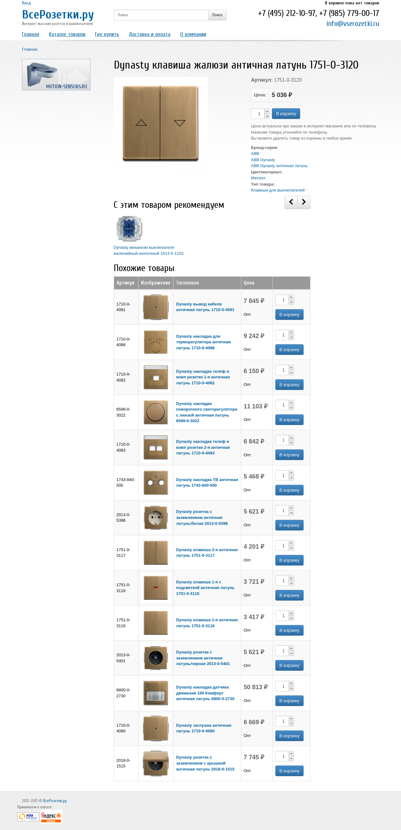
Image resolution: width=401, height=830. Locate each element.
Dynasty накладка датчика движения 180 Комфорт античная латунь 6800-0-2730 (205, 693)
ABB (255, 153)
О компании (193, 34)
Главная (30, 34)
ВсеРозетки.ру (58, 15)
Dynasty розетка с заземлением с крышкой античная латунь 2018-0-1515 (205, 763)
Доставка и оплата (149, 34)
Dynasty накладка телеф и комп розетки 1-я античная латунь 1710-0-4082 (203, 377)
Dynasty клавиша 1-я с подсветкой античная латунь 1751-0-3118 (205, 588)
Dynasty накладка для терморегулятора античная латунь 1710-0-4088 (203, 342)
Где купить (107, 34)
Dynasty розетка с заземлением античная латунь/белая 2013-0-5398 (202, 517)
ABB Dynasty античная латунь (279, 165)
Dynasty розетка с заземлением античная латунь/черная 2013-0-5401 (203, 658)
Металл (258, 178)
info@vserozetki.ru (352, 23)
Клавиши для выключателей (278, 190)
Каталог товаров (67, 34)
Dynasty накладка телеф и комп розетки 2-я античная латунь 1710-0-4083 (203, 447)
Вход (26, 3)
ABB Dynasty (263, 159)
